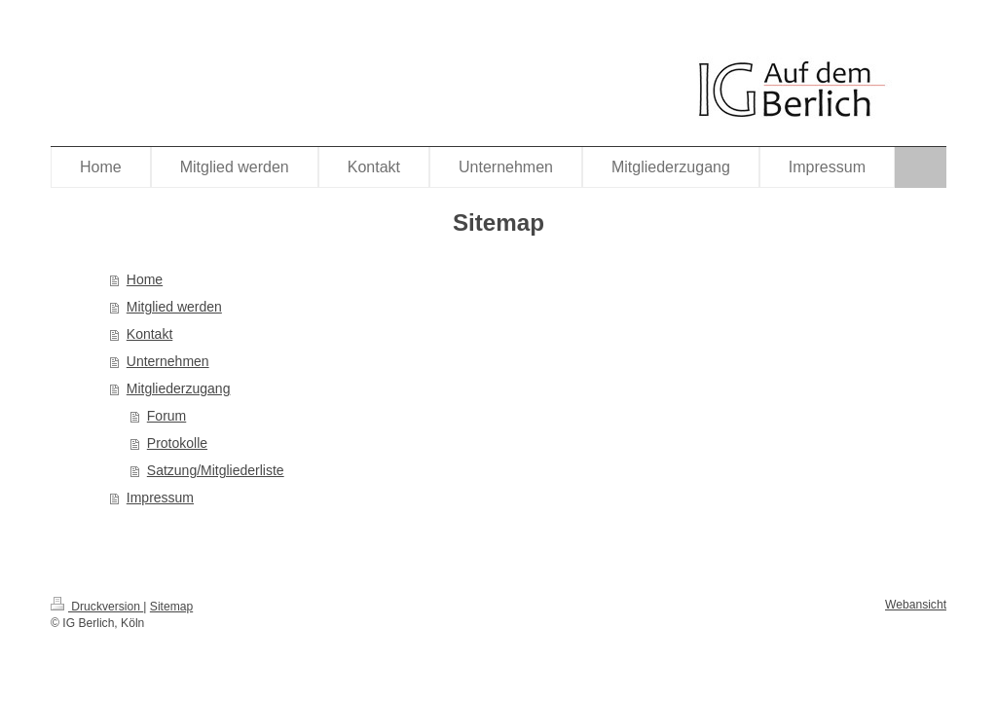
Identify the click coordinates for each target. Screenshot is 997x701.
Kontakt (149, 334)
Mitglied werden (174, 306)
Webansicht (915, 604)
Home (145, 279)
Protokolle (177, 443)
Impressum (160, 497)
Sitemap (171, 606)
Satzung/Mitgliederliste (215, 470)
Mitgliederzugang (179, 388)
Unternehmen (168, 361)
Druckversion (97, 606)
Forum (166, 416)
